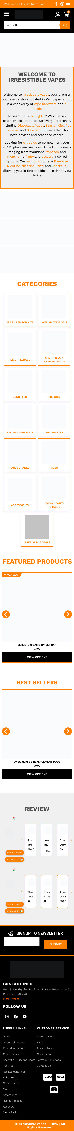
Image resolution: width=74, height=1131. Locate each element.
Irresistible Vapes (36, 94)
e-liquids (30, 142)
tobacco (52, 152)
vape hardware (45, 104)
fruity (29, 156)
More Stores (11, 998)
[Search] (65, 25)
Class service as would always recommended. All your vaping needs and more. (63, 845)
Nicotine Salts (32, 166)
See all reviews (14, 852)
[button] (6, 614)
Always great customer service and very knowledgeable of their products (63, 896)
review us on (13, 859)
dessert (47, 156)
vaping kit (37, 116)
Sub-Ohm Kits (38, 130)
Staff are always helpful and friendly (30, 845)
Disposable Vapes (31, 125)
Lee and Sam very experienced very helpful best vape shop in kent (46, 843)
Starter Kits (55, 125)
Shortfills (59, 166)
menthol (13, 156)
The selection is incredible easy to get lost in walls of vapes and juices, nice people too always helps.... (30, 896)
